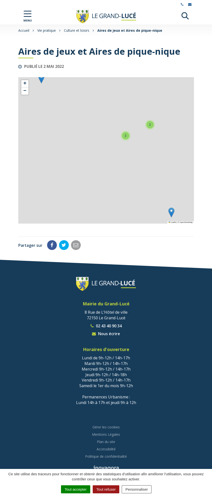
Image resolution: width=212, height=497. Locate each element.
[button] (171, 212)
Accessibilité (106, 449)
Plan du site (106, 441)
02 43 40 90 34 (106, 326)
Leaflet (172, 222)
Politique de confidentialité (106, 456)
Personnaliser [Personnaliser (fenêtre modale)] (136, 489)
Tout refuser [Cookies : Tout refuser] (106, 489)
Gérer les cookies (106, 427)
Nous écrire (106, 333)
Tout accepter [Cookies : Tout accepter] (76, 489)
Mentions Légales (106, 434)
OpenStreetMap (186, 222)
